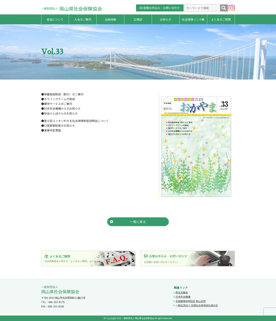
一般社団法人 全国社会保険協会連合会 (196, 305)
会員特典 (110, 19)
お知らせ (165, 19)
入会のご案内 (82, 19)
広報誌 (138, 19)
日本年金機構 (182, 296)
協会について (55, 19)
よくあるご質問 (221, 19)
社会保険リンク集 (193, 19)
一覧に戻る (128, 221)
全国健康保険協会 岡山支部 (190, 301)
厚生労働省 (181, 292)
